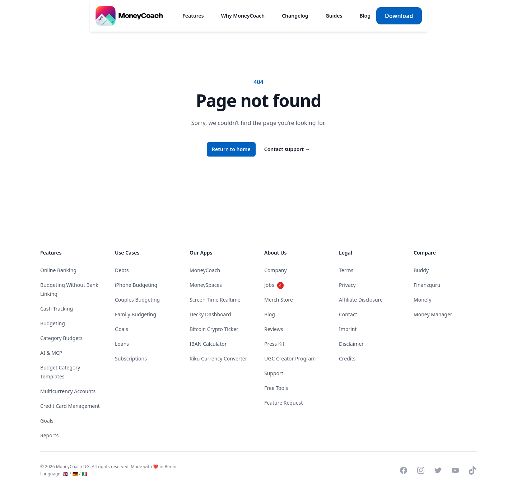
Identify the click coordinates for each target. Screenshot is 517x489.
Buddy (421, 270)
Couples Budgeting (137, 299)
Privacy (347, 284)
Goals (46, 420)
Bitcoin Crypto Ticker (214, 329)
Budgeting (52, 323)
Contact (348, 314)
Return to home (231, 149)
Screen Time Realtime (215, 299)
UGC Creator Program (290, 358)
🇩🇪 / (77, 474)
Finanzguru (427, 284)
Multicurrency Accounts (68, 391)
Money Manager (433, 314)
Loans (122, 343)
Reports (49, 435)
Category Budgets (61, 338)
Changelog (295, 15)
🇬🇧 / (67, 474)
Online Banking (58, 270)
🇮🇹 (84, 474)
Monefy (423, 299)
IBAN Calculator (208, 343)
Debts (122, 270)
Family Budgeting (135, 314)
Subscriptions (131, 358)
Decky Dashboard (210, 314)
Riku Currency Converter (218, 358)
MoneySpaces (206, 284)
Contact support (287, 149)
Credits (347, 358)
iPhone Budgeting (136, 284)
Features (193, 15)
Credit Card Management (70, 405)
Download (399, 16)
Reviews (273, 329)
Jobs (274, 284)
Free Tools (276, 388)
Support (273, 373)
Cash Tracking (56, 308)
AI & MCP (51, 352)
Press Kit (274, 343)
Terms (346, 270)
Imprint (348, 329)
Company (275, 270)
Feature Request (283, 402)
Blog (365, 15)
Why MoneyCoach (242, 15)
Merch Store (278, 299)
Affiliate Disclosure (361, 299)
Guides (333, 15)
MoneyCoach (205, 270)
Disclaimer (351, 343)
